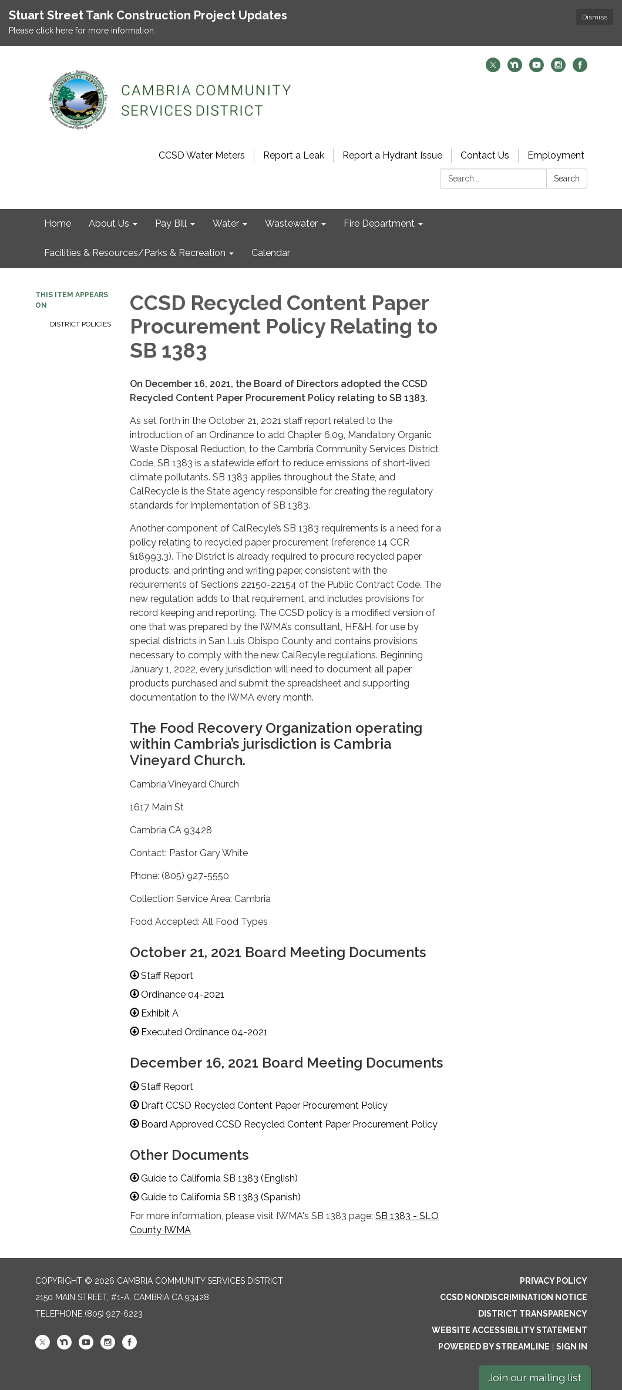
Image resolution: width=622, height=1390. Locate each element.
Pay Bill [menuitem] (171, 223)
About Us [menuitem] (109, 223)
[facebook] (580, 69)
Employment (555, 155)
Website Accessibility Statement (509, 1330)
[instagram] (558, 69)
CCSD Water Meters (202, 155)
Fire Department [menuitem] (379, 223)
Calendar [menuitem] (270, 252)
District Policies (80, 324)
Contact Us (484, 155)
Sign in (571, 1346)
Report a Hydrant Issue (392, 155)
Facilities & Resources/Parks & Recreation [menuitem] (135, 252)
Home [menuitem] (57, 223)
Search (567, 178)
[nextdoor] (514, 69)
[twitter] (493, 69)
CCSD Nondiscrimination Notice (513, 1297)
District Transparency (532, 1313)
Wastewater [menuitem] (291, 223)
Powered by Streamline (494, 1346)
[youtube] (536, 69)
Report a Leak (293, 155)
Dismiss (594, 17)
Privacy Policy (553, 1280)
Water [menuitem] (226, 223)
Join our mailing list (534, 1377)
